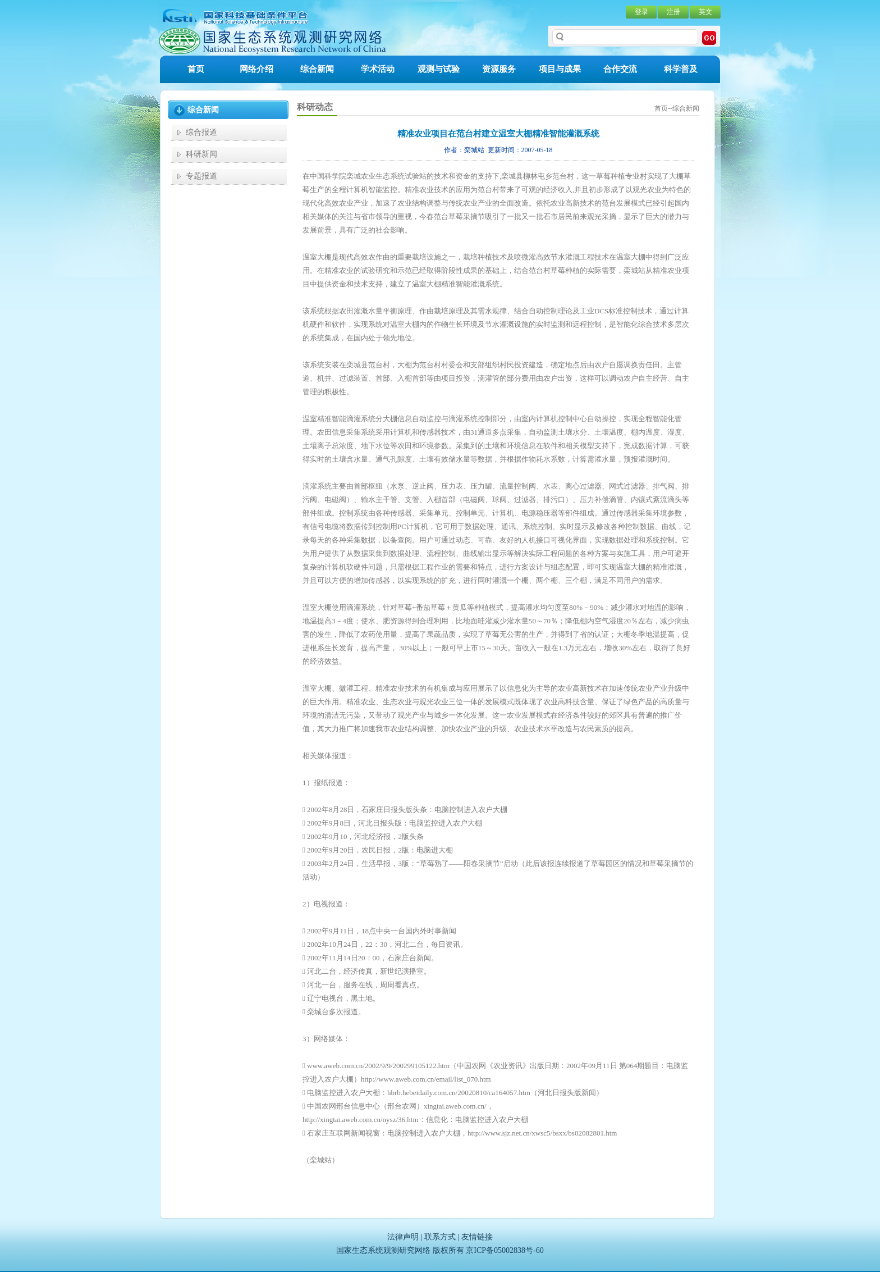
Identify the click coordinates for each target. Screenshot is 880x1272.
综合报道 (201, 132)
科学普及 (681, 69)
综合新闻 (317, 69)
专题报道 (201, 176)
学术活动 (378, 69)
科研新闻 (201, 154)
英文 (705, 12)
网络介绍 (256, 69)
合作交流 (620, 69)
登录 (641, 12)
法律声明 (403, 1237)
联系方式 (440, 1237)
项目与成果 (560, 69)
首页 (195, 69)
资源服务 (499, 69)
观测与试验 (439, 69)
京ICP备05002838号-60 (504, 1250)
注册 (673, 12)
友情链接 (477, 1237)
